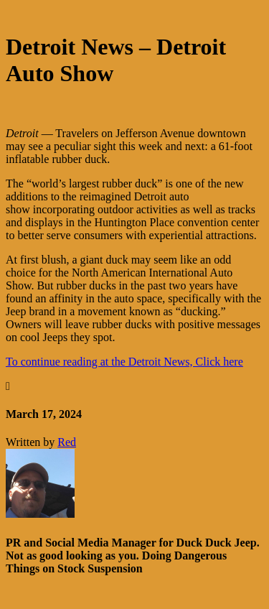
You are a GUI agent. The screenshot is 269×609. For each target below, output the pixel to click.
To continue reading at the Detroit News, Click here (124, 361)
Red (66, 442)
